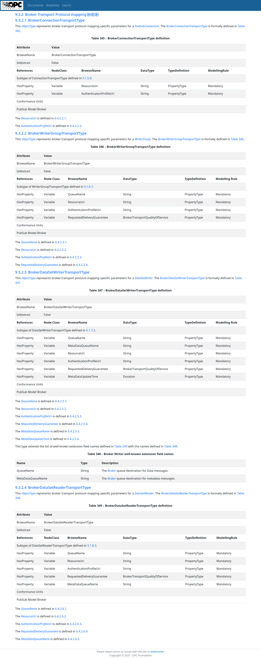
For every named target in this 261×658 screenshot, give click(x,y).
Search (66, 5)
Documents (35, 5)
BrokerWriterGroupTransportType (179, 139)
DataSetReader (144, 493)
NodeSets (52, 5)
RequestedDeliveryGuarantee (39, 265)
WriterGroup (143, 139)
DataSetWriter (144, 278)
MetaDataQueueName (35, 431)
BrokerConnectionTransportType (187, 26)
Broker (111, 471)
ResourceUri (28, 118)
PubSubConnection (147, 26)
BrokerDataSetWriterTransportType (182, 278)
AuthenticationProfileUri (36, 126)
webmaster (157, 651)
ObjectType (29, 26)
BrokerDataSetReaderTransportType (184, 493)
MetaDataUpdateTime (35, 439)
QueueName (29, 242)
